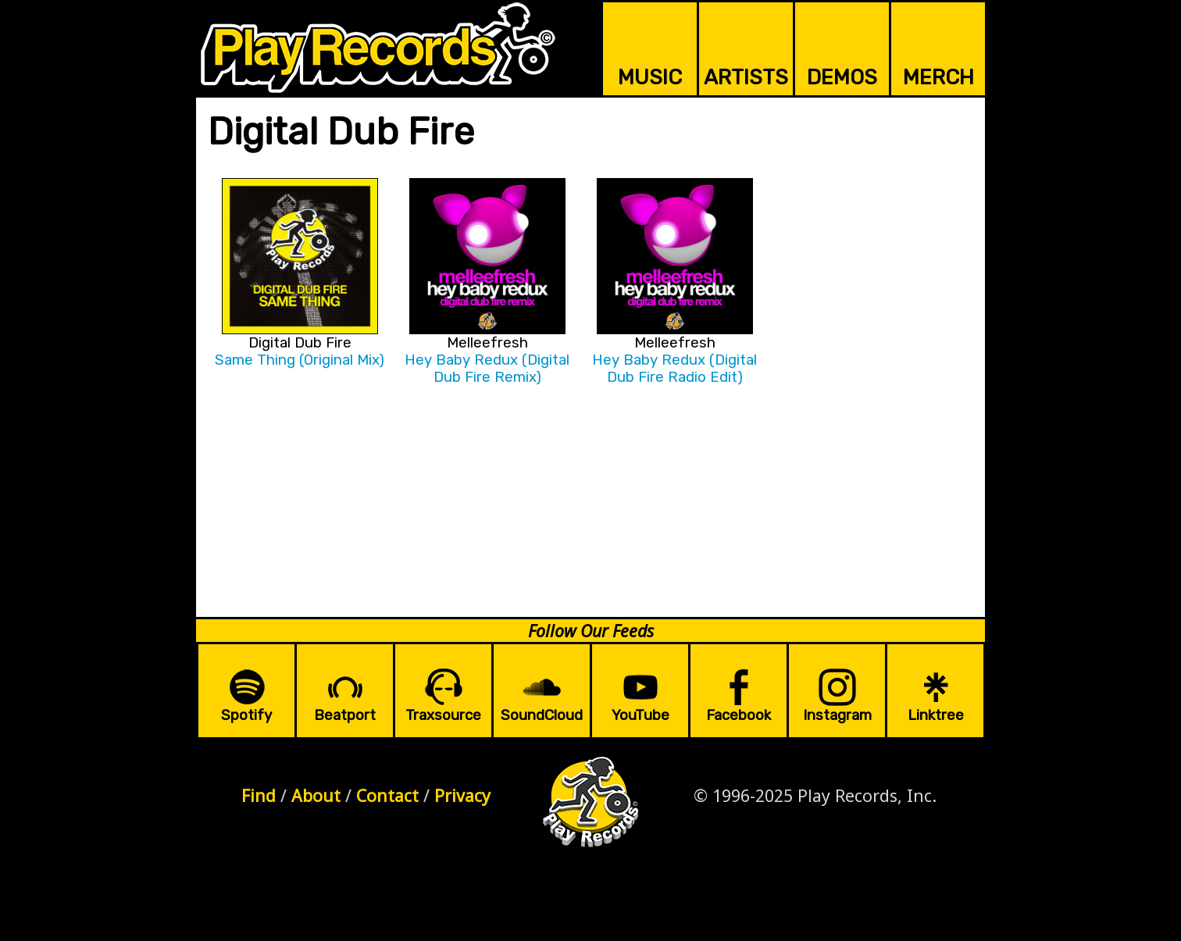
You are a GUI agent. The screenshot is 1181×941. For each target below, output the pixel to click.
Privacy (462, 795)
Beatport (345, 715)
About (316, 795)
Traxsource (443, 715)
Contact (387, 795)
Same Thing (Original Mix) (299, 360)
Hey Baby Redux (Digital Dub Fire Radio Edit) (674, 368)
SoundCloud (542, 715)
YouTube (640, 715)
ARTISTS (746, 77)
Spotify (246, 715)
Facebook (738, 715)
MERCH (938, 77)
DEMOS (842, 77)
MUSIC (650, 77)
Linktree (936, 715)
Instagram (837, 715)
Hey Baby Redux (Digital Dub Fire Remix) (487, 368)
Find (258, 795)
